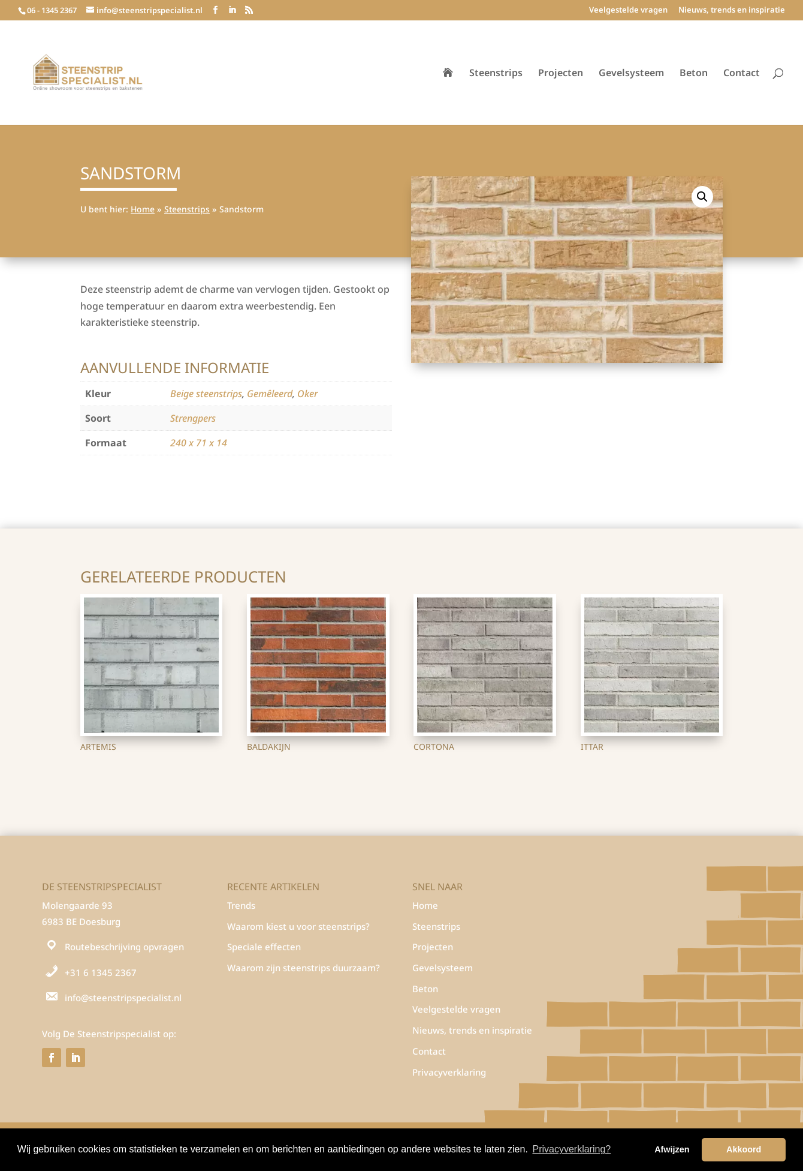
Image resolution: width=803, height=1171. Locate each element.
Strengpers (193, 418)
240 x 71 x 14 (198, 442)
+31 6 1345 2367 (101, 972)
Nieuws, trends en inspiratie (731, 10)
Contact (741, 73)
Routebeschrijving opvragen (124, 947)
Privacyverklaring (449, 1072)
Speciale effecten (264, 947)
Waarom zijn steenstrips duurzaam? (303, 968)
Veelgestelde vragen (628, 10)
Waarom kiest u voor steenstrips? (298, 926)
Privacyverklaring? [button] (571, 1149)
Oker (307, 393)
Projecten (560, 73)
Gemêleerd (269, 393)
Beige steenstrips (206, 393)
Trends (241, 905)
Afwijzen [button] (671, 1149)
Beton (694, 73)
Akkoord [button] (743, 1149)
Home (143, 209)
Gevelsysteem (631, 73)
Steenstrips (496, 73)
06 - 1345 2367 (52, 10)
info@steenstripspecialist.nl (123, 998)
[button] (702, 197)
